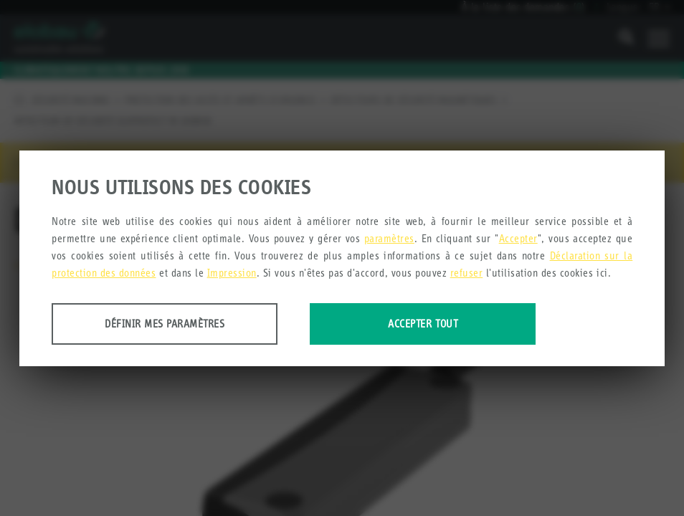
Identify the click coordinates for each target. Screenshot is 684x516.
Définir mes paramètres (164, 323)
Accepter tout (422, 323)
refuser (466, 273)
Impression (232, 273)
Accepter (518, 238)
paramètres (389, 238)
